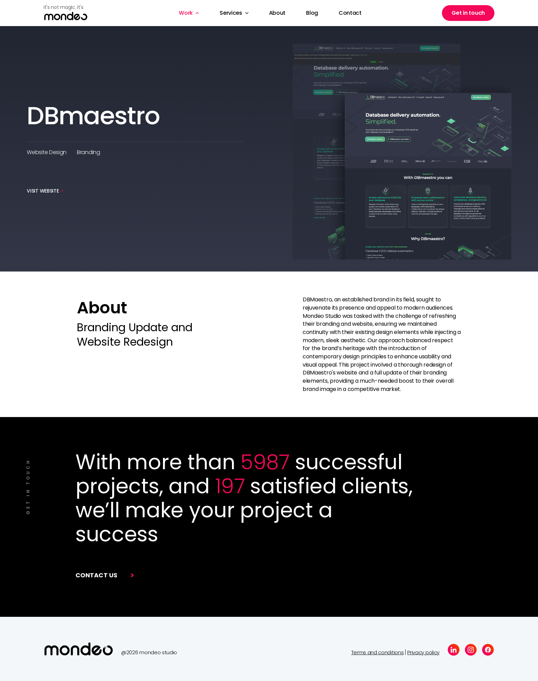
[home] (71, 13)
